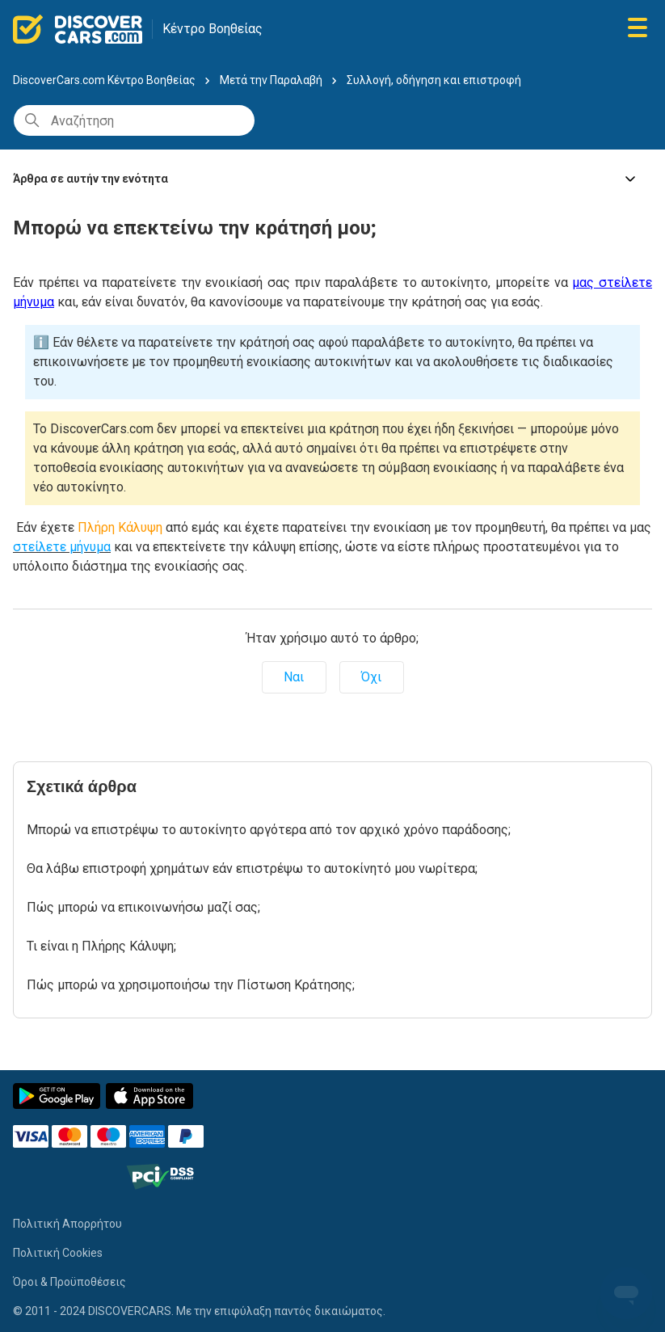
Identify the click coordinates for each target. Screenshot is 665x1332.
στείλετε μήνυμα (62, 546)
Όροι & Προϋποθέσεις (69, 1281)
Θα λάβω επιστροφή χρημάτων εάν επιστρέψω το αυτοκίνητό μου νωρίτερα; (252, 868)
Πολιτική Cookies (58, 1252)
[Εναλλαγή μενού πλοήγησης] (637, 28)
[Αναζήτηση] (134, 120)
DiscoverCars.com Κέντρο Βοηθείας (104, 80)
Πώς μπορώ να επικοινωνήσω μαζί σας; (143, 907)
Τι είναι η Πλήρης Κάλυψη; (101, 946)
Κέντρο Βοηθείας (212, 28)
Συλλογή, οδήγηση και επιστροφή (434, 80)
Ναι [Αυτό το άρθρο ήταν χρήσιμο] (294, 677)
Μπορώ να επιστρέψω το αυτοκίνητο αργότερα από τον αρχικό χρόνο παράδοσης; (269, 829)
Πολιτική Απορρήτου (67, 1223)
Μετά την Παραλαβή (271, 80)
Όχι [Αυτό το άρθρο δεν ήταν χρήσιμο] (371, 677)
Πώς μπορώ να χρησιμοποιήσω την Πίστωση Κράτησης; (191, 985)
